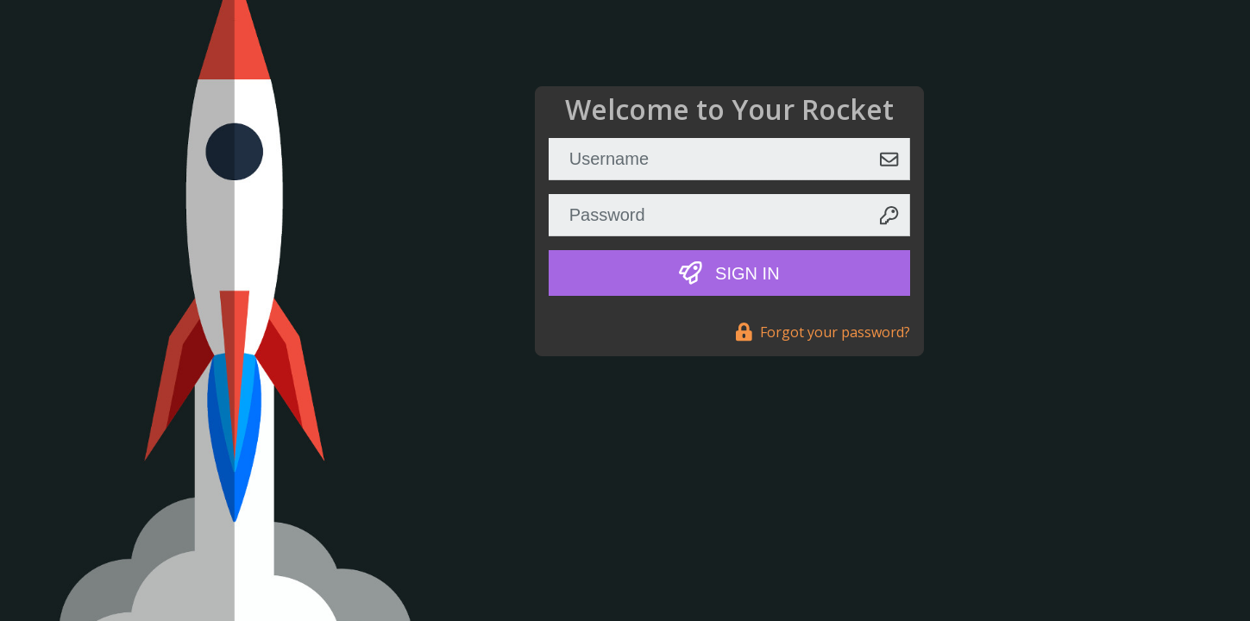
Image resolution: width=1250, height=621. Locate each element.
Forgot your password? (823, 332)
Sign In (729, 273)
